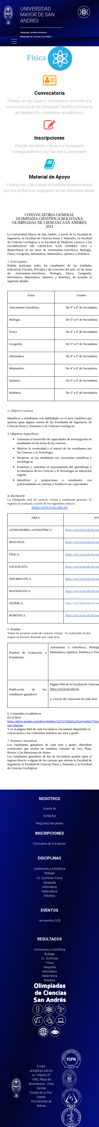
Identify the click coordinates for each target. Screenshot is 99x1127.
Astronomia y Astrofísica (49, 949)
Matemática (49, 891)
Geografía (49, 882)
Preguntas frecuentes (49, 823)
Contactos (49, 816)
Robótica (49, 896)
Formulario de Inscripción (49, 843)
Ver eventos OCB (49, 920)
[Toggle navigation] (14, 41)
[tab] (49, 83)
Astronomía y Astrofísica (49, 868)
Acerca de (49, 808)
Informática (49, 887)
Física (58, 878)
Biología (49, 873)
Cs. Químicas (45, 878)
